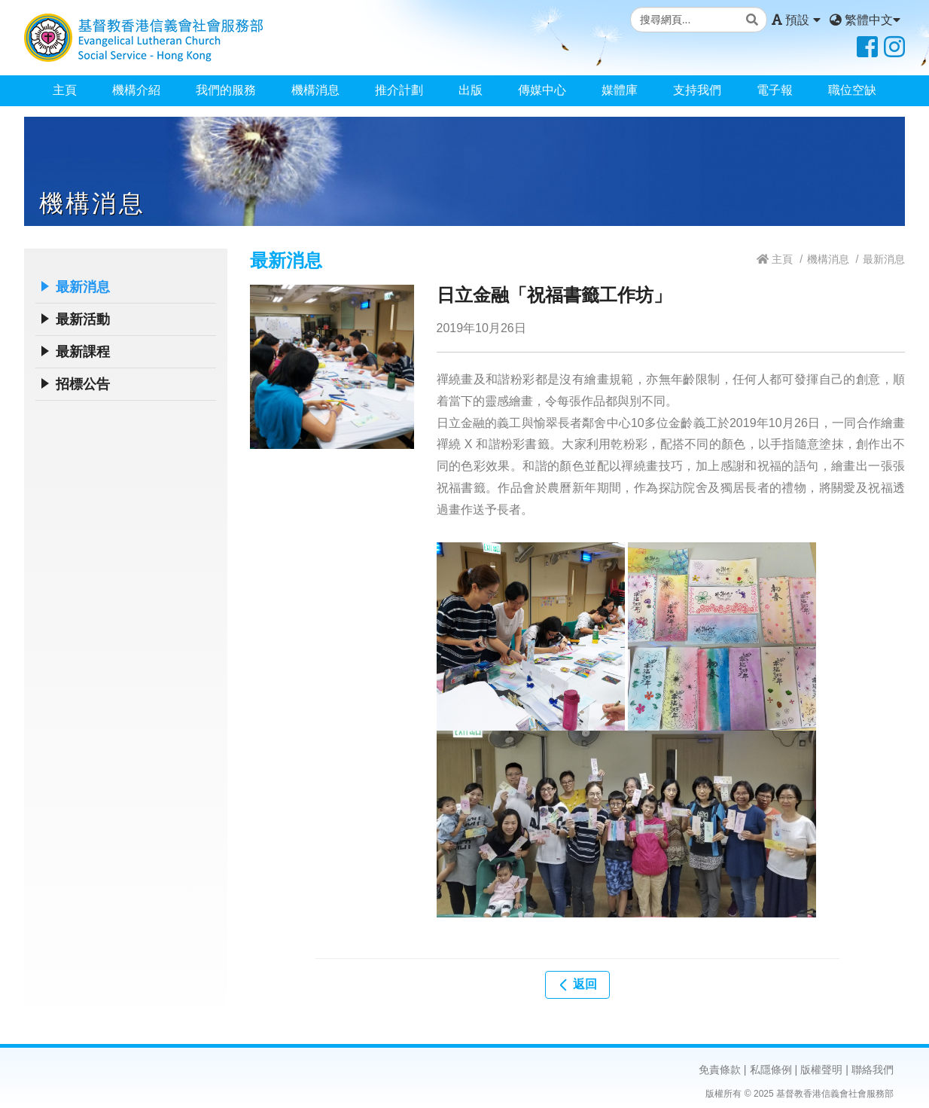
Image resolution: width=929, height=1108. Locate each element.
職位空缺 (852, 90)
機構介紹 (136, 90)
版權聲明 (821, 1070)
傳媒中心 (542, 90)
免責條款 (720, 1070)
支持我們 (697, 90)
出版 (470, 90)
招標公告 (83, 384)
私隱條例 (771, 1070)
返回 (577, 984)
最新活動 (83, 319)
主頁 (65, 90)
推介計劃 (399, 90)
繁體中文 (865, 20)
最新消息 (83, 287)
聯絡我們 (872, 1070)
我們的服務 (226, 90)
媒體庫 (620, 90)
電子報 (775, 90)
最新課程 (83, 351)
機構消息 (315, 90)
